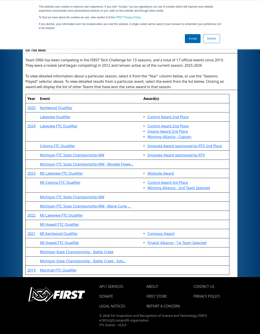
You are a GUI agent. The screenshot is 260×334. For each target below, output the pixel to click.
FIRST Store (156, 296)
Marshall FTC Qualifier (58, 270)
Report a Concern (163, 306)
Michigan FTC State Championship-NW (72, 155)
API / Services (111, 286)
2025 (31, 107)
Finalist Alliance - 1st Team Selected (177, 242)
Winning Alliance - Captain (169, 136)
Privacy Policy (128, 17)
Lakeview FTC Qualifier (59, 126)
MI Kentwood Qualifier (59, 233)
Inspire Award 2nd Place (168, 131)
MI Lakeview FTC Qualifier (61, 173)
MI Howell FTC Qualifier (59, 224)
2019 (31, 270)
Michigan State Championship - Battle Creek (77, 251)
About (152, 286)
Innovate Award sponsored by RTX (176, 155)
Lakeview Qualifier (55, 116)
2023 (31, 173)
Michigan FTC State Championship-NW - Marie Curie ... (85, 206)
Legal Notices (112, 306)
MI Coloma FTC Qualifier (60, 182)
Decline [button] (211, 38)
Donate (106, 296)
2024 (31, 126)
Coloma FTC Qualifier (57, 145)
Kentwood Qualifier (56, 107)
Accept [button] (193, 38)
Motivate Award (161, 173)
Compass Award (161, 233)
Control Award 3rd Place (168, 182)
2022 (31, 215)
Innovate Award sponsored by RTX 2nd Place (185, 145)
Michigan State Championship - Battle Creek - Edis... (83, 261)
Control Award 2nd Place (168, 116)
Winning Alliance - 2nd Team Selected (179, 187)
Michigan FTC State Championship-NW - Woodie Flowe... (87, 164)
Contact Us (204, 286)
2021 (31, 233)
